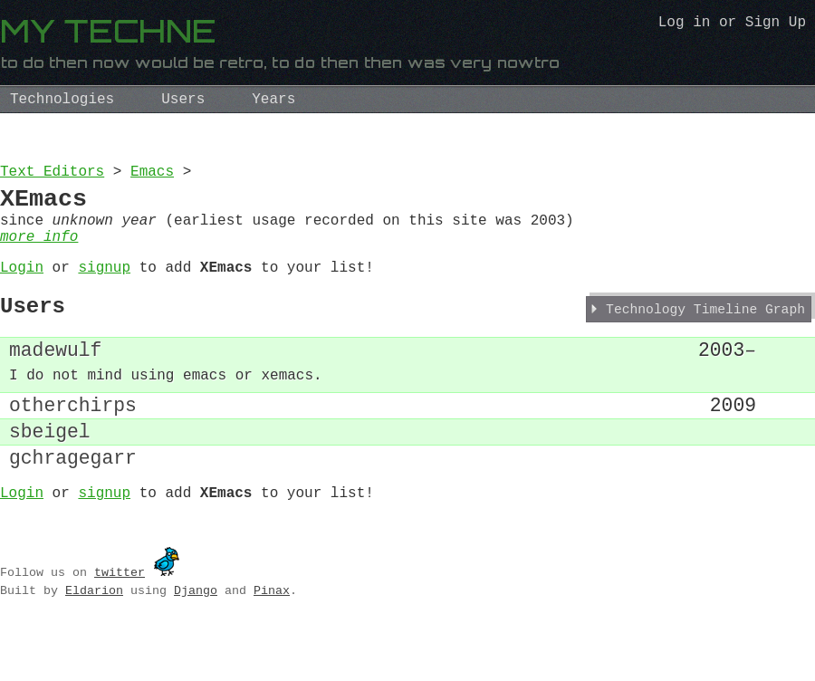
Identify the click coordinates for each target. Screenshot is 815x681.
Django (195, 640)
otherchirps (73, 441)
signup (104, 286)
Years (273, 100)
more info (39, 252)
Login (21, 286)
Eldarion (94, 640)
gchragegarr (73, 503)
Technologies (62, 100)
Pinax (272, 640)
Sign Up (775, 24)
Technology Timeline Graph (705, 335)
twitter (119, 622)
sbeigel (50, 472)
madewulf (55, 378)
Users (183, 100)
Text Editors (52, 174)
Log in (684, 24)
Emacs (152, 174)
